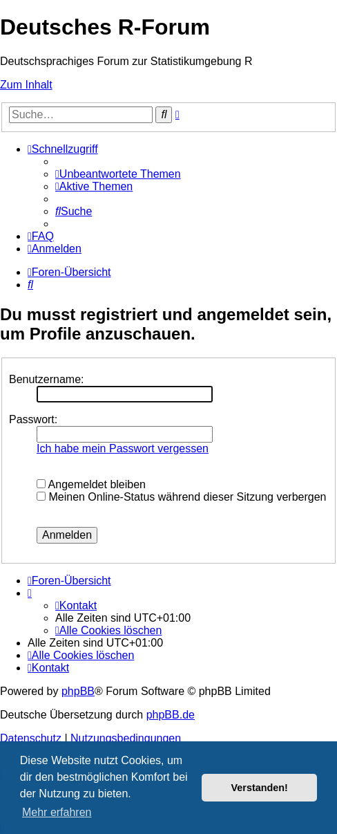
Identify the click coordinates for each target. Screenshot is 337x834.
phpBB (78, 691)
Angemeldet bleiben (91, 484)
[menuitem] (118, 174)
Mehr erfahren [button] (57, 812)
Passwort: (33, 419)
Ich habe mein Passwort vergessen (123, 448)
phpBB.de (170, 715)
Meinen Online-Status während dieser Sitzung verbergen (181, 497)
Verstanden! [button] (259, 787)
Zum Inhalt (26, 85)
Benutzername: (46, 379)
